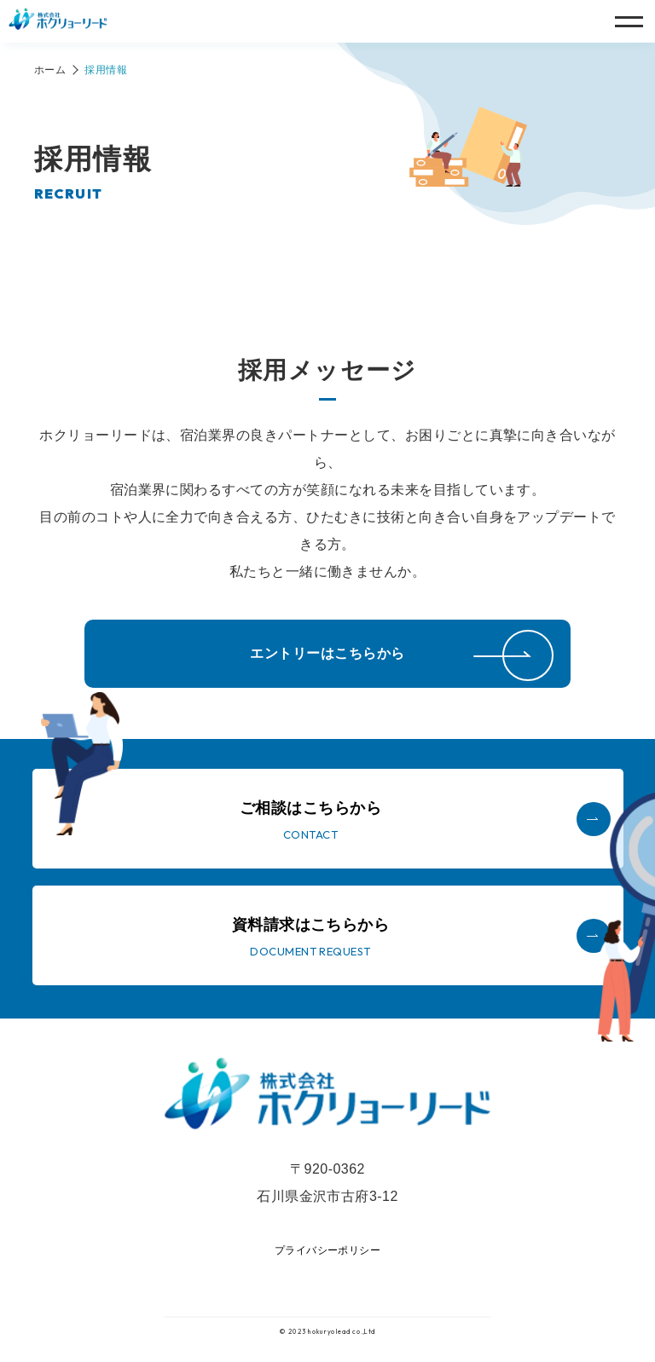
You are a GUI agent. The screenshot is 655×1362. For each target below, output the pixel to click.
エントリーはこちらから (327, 653)
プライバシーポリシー (328, 1250)
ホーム (50, 70)
